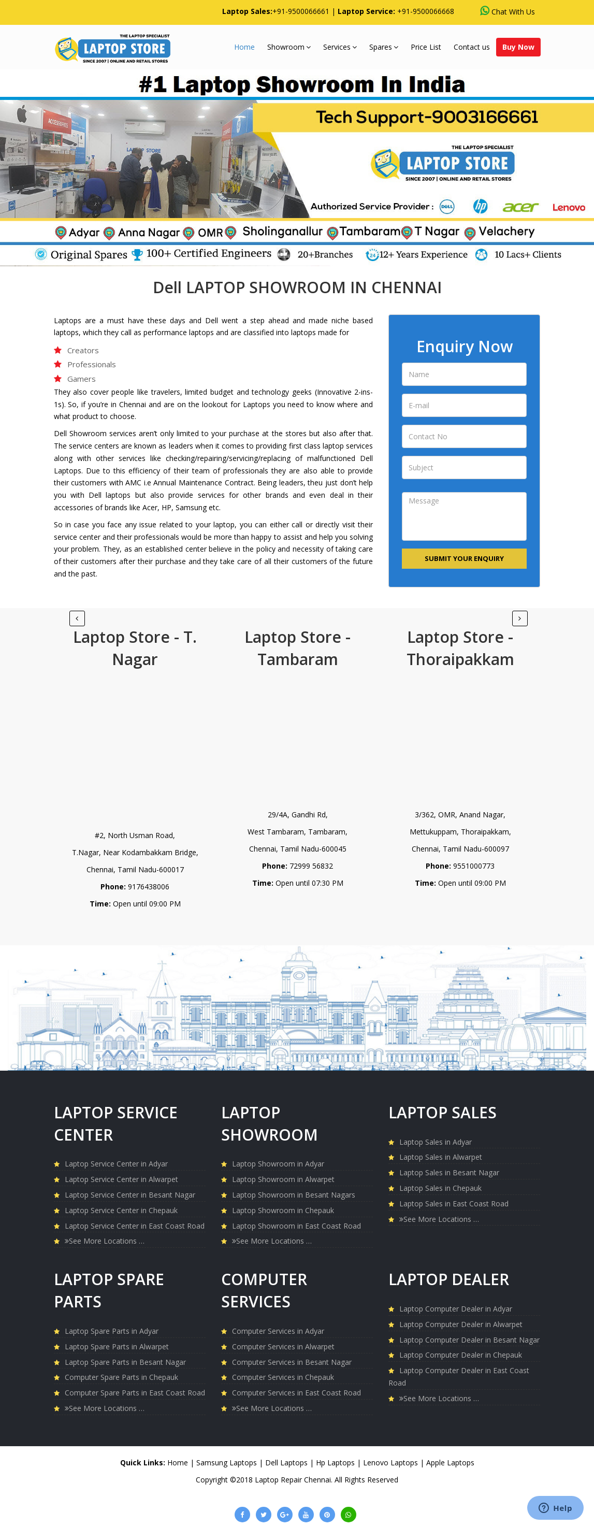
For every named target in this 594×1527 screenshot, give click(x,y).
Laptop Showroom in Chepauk (283, 1210)
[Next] (77, 618)
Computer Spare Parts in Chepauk (121, 1377)
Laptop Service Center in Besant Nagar (130, 1195)
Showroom (289, 47)
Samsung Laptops (227, 1462)
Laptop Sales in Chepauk (440, 1188)
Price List (426, 47)
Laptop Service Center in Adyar (116, 1164)
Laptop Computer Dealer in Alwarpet (461, 1324)
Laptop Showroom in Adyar (278, 1164)
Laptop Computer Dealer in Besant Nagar (469, 1340)
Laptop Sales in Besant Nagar (449, 1172)
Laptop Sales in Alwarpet (440, 1157)
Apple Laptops (450, 1462)
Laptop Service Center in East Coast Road (135, 1226)
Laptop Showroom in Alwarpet (283, 1179)
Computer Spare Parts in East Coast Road (135, 1393)
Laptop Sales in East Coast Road (454, 1203)
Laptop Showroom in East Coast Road (296, 1226)
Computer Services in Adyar (278, 1331)
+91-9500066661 (300, 11)
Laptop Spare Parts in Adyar (111, 1331)
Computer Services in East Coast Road (296, 1393)
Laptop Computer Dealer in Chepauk (460, 1355)
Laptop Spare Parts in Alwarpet (117, 1346)
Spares (383, 47)
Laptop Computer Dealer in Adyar (455, 1309)
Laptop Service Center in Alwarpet (121, 1179)
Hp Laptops (336, 1462)
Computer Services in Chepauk (283, 1377)
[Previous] (520, 618)
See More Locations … (104, 1241)
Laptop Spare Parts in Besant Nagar (125, 1362)
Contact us (472, 47)
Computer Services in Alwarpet (283, 1346)
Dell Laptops (287, 1462)
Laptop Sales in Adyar (435, 1142)
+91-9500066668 (425, 11)
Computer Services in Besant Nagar (292, 1362)
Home (244, 47)
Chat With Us (507, 11)
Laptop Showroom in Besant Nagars (293, 1195)
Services (340, 47)
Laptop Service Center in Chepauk (121, 1210)
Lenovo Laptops (391, 1462)
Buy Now (518, 47)
